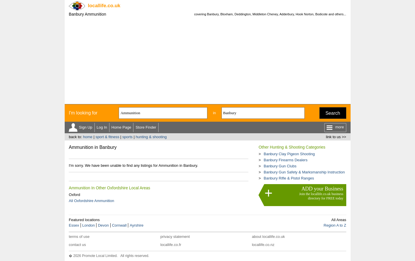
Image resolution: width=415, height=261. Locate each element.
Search (332, 113)
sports (127, 137)
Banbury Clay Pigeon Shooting (289, 154)
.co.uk (104, 5)
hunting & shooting (151, 137)
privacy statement (175, 236)
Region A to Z (335, 225)
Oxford (74, 194)
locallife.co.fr (170, 245)
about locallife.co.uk (268, 236)
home (87, 137)
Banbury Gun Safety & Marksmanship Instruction (304, 172)
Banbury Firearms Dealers (286, 160)
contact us (77, 245)
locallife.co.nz (263, 245)
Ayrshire (136, 225)
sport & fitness (107, 137)
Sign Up (85, 127)
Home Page (121, 127)
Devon (103, 225)
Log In (102, 127)
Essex (74, 225)
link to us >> (336, 137)
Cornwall (119, 225)
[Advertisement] (208, 60)
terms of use (79, 236)
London (88, 225)
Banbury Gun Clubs (280, 166)
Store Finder (145, 127)
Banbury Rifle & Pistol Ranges (289, 178)
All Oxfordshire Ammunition (91, 201)
